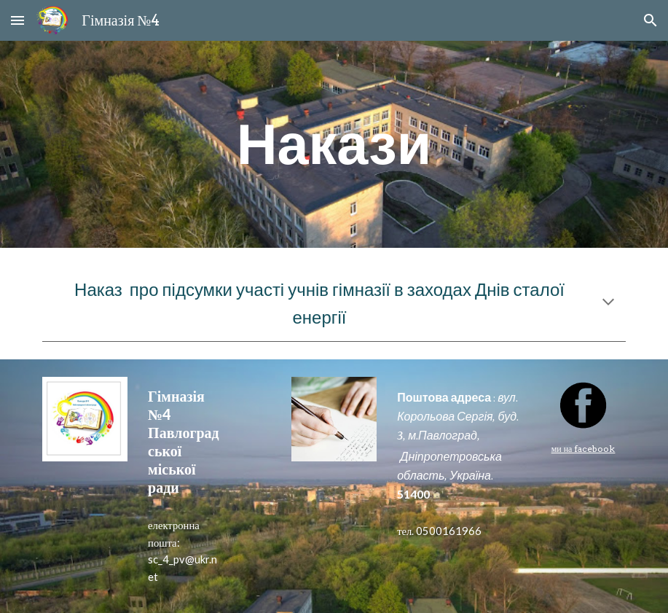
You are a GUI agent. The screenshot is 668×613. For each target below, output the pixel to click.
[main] (334, 144)
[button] (17, 20)
